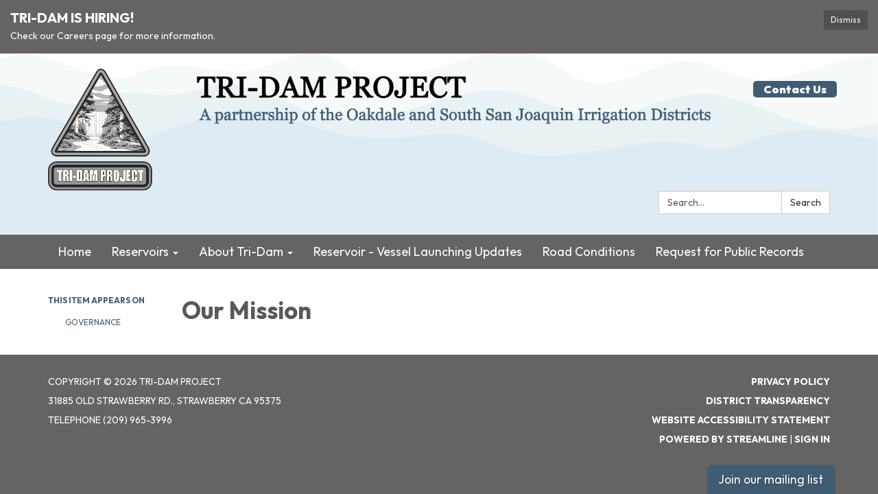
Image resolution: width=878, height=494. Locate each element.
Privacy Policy (790, 381)
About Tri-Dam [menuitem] (241, 251)
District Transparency (768, 401)
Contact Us (795, 89)
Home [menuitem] (74, 251)
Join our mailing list (770, 479)
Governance (93, 322)
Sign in (812, 439)
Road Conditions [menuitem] (589, 251)
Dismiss (846, 19)
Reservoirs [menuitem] (140, 251)
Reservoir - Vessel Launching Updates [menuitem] (417, 251)
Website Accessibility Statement (741, 420)
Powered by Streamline (723, 439)
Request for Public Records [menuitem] (730, 251)
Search (805, 202)
